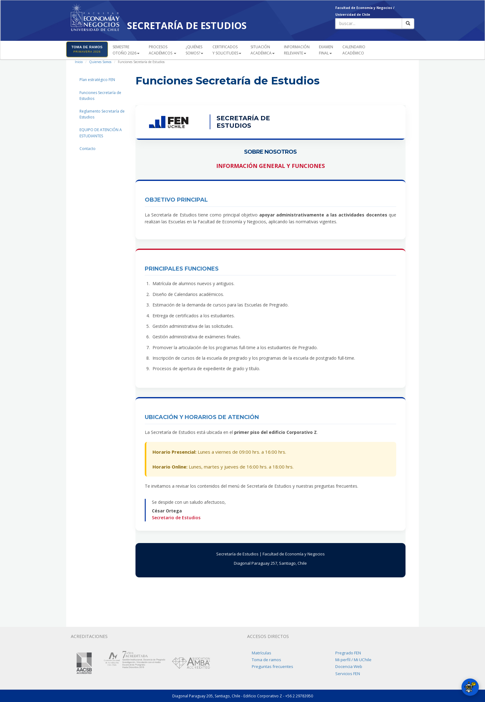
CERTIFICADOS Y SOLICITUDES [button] (226, 50)
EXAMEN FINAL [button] (326, 50)
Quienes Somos (100, 62)
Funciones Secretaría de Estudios (100, 95)
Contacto (87, 148)
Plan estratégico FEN (97, 79)
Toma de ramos (266, 659)
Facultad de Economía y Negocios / (364, 8)
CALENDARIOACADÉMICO (353, 50)
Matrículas (261, 653)
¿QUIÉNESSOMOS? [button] (194, 50)
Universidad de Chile (352, 14)
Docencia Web (348, 666)
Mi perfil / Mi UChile (353, 659)
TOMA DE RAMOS (87, 49)
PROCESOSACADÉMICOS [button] (162, 50)
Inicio (79, 62)
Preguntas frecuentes (272, 666)
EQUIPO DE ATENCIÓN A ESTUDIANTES (100, 132)
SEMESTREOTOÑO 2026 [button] (126, 50)
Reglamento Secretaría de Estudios (102, 114)
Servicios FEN (347, 673)
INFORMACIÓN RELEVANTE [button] (297, 50)
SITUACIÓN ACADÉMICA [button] (263, 50)
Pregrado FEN (348, 653)
